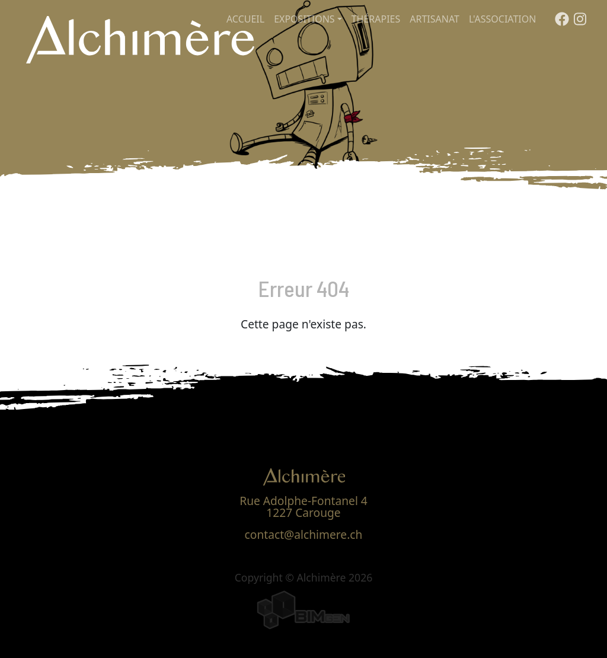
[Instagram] (580, 21)
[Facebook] (562, 21)
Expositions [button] (304, 18)
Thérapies (376, 18)
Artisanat (434, 18)
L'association (502, 18)
